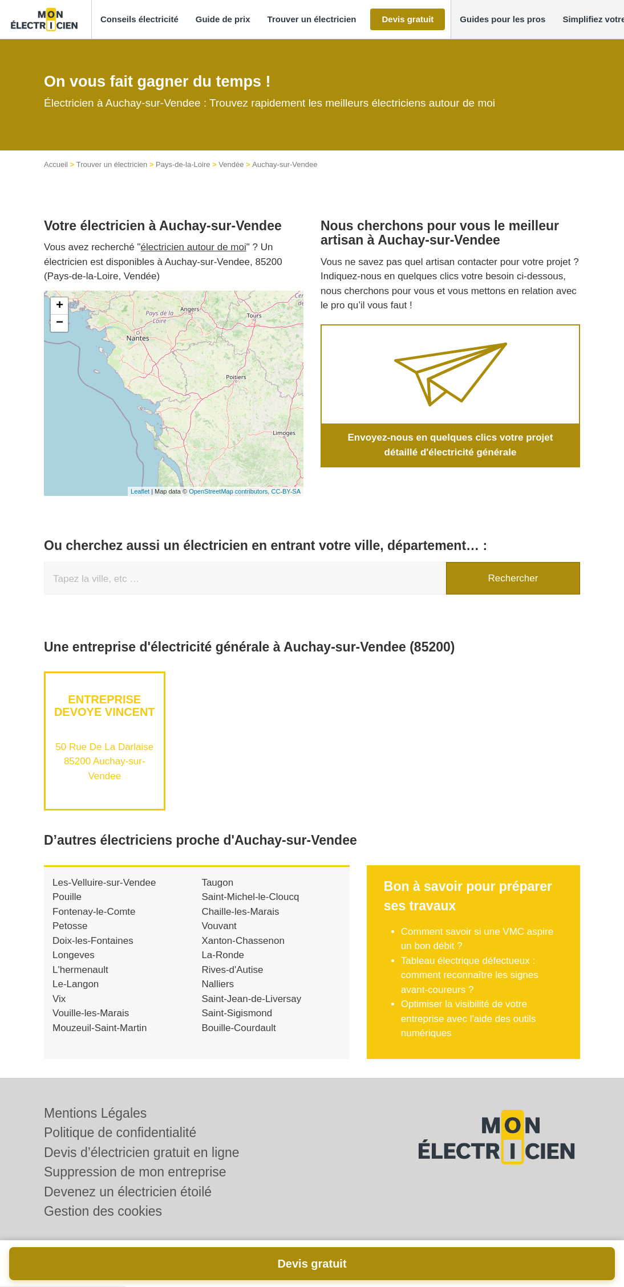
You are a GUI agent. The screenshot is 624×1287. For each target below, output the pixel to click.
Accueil (56, 164)
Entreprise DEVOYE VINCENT (104, 705)
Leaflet (140, 491)
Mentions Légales (95, 1113)
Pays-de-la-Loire (183, 164)
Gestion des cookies (103, 1211)
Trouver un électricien (112, 164)
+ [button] (59, 306)
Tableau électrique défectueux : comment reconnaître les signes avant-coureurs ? (469, 975)
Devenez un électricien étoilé (128, 1191)
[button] (139, 19)
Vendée (231, 164)
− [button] (59, 323)
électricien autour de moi (193, 247)
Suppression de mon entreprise (135, 1171)
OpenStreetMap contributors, (230, 491)
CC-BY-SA (286, 491)
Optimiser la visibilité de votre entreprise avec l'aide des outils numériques (468, 1018)
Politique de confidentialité (120, 1132)
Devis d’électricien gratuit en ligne (142, 1152)
